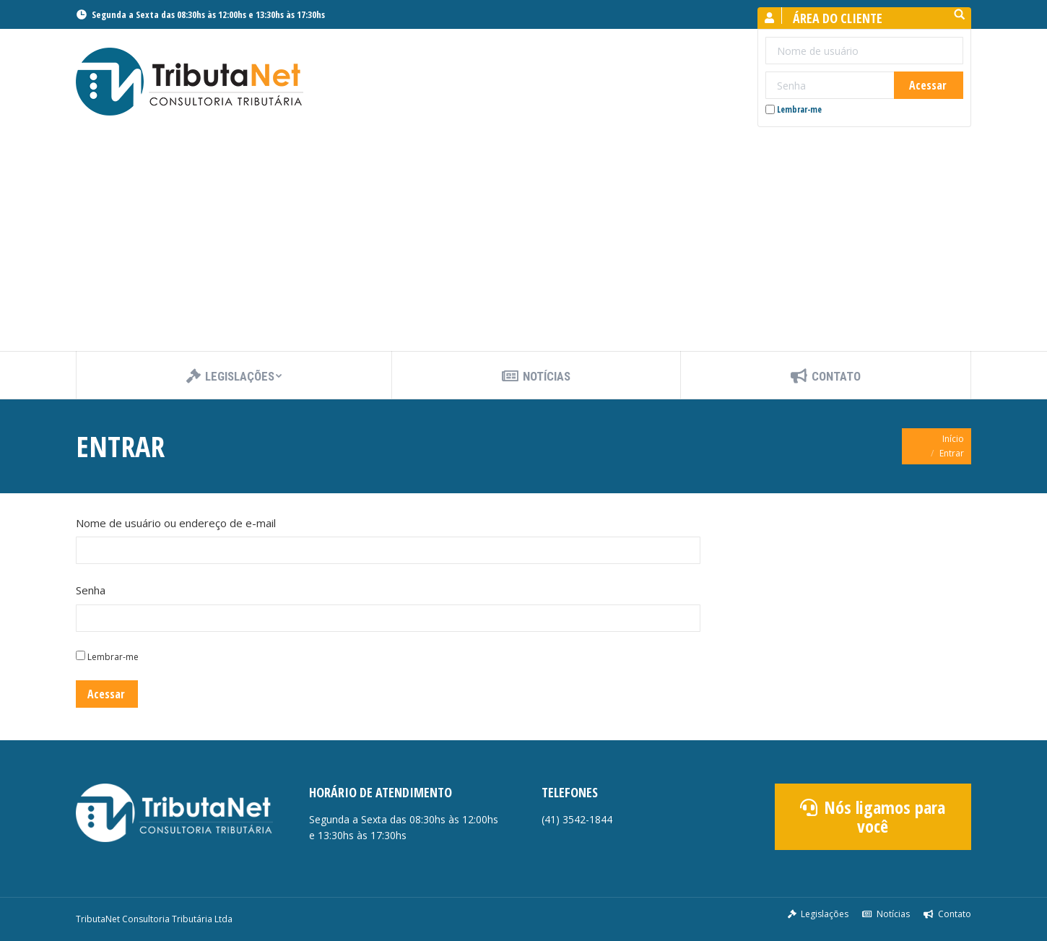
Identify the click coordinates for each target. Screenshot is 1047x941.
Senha (90, 590)
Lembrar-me (793, 109)
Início (953, 439)
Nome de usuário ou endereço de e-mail (176, 523)
